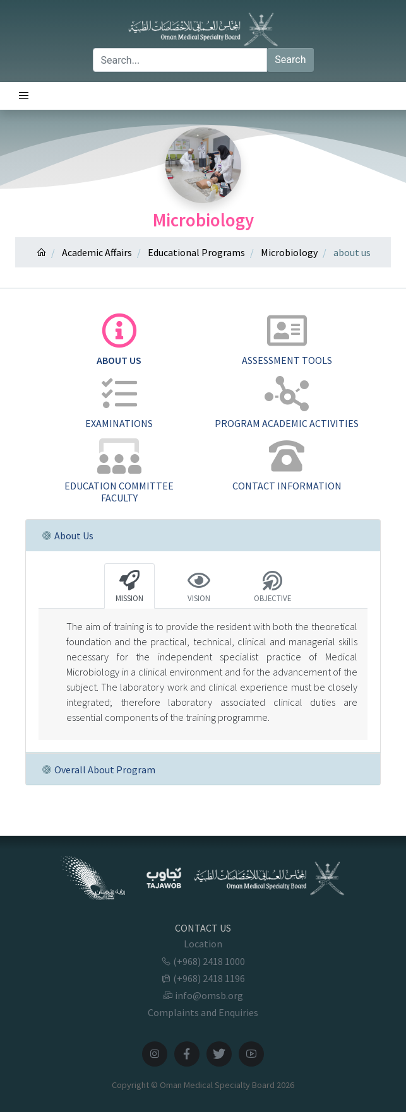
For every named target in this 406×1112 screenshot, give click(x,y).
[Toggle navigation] (24, 96)
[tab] (119, 340)
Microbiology (289, 252)
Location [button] (203, 943)
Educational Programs (196, 252)
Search (290, 60)
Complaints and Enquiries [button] (203, 1012)
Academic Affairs (97, 252)
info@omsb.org (203, 995)
